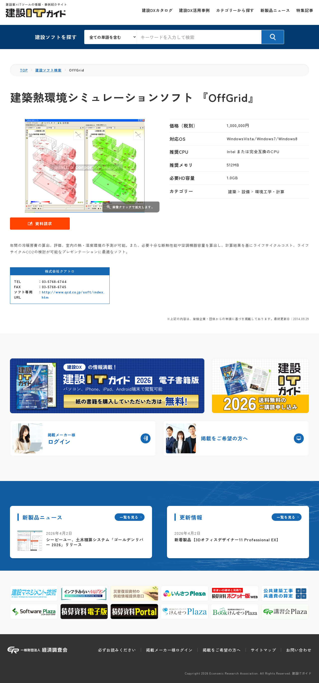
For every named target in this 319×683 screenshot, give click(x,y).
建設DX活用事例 (192, 12)
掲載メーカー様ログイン (169, 650)
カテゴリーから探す (233, 12)
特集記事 (303, 12)
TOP (24, 70)
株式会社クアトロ (60, 271)
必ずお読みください (117, 650)
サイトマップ (263, 650)
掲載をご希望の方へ (222, 650)
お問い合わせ (299, 650)
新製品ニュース (273, 12)
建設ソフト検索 (49, 70)
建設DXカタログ (155, 12)
